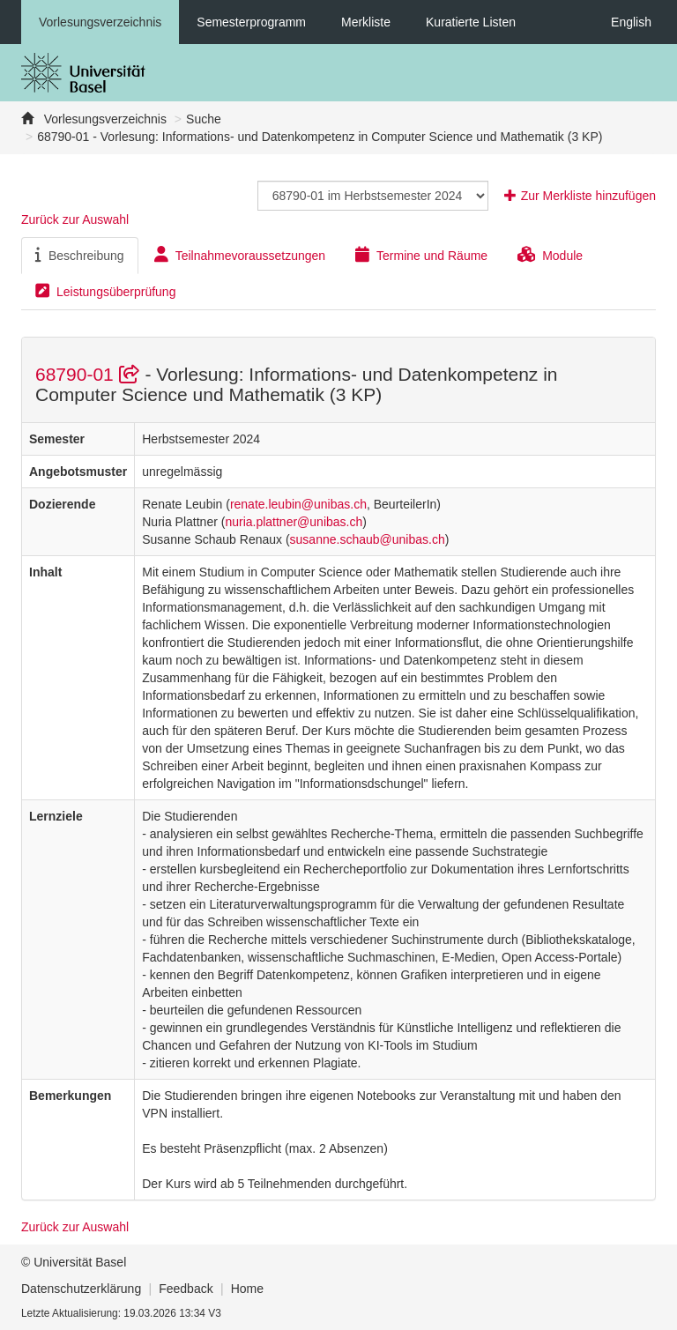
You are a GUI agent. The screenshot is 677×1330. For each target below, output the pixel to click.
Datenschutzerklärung (81, 1289)
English (631, 22)
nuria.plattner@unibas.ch (293, 522)
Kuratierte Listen (471, 22)
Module (550, 255)
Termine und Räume (421, 255)
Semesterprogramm (251, 22)
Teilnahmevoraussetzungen (239, 255)
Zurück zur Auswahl (75, 219)
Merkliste (366, 22)
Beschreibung (79, 255)
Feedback (185, 1289)
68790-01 (90, 374)
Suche (203, 119)
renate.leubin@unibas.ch (298, 504)
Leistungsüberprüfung (105, 291)
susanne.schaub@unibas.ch (367, 539)
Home (247, 1289)
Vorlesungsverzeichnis (100, 22)
